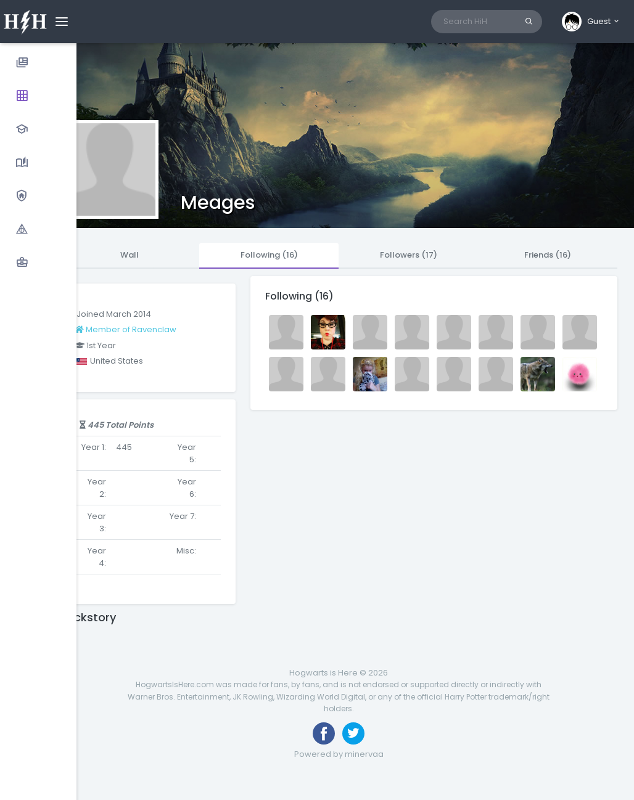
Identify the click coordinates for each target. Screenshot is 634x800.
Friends (547, 255)
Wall (129, 255)
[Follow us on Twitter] (353, 733)
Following (269, 255)
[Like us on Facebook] (324, 733)
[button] (591, 21)
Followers (408, 255)
